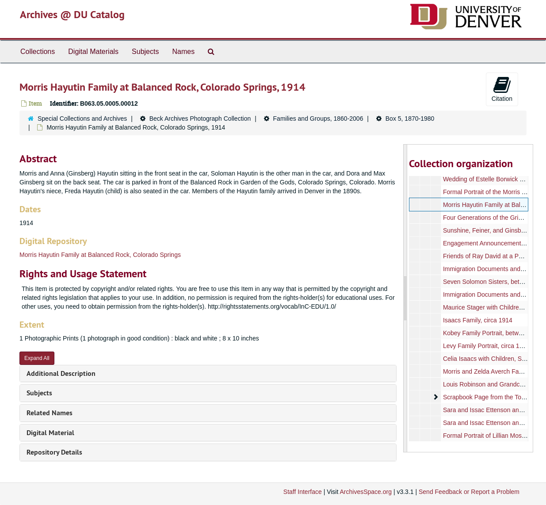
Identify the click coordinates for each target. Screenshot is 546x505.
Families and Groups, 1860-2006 (318, 118)
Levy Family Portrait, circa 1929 (486, 345)
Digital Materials (93, 51)
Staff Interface (302, 491)
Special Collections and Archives (82, 118)
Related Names (50, 412)
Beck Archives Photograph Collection (200, 118)
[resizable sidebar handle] (405, 298)
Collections (37, 51)
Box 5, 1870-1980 (410, 118)
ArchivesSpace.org (366, 491)
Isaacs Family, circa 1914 (477, 320)
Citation (502, 89)
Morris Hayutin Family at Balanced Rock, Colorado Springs (100, 254)
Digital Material (50, 432)
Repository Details (54, 452)
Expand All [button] (37, 358)
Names (183, 51)
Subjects (145, 51)
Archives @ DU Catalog (72, 14)
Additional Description (61, 373)
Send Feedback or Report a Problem (469, 491)
